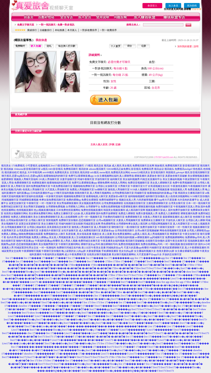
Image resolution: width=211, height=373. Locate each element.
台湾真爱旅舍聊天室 (27, 230)
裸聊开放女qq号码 (90, 244)
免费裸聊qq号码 (193, 237)
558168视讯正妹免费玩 (118, 169)
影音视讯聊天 (158, 172)
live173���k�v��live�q (65, 312)
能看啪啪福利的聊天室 (56, 175)
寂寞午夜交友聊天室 (176, 240)
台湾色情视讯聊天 (124, 230)
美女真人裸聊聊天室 (161, 182)
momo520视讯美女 (140, 172)
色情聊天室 (199, 216)
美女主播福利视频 (172, 179)
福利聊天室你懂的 (155, 196)
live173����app (99, 309)
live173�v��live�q (168, 268)
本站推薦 (59, 30)
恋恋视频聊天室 (87, 220)
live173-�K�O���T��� (182, 319)
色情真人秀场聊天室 (33, 189)
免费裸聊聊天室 (133, 216)
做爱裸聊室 (7, 179)
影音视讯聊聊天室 (200, 172)
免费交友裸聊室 (89, 199)
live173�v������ (161, 346)
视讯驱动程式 (11, 172)
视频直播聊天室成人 (156, 210)
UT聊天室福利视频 (64, 193)
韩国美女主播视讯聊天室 (191, 193)
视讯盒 (23, 172)
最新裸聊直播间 (171, 216)
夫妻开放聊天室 (68, 179)
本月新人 (72, 30)
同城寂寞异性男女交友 (26, 247)
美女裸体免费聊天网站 (41, 213)
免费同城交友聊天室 (12, 206)
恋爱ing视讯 (36, 175)
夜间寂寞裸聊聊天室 (173, 247)
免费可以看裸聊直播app (81, 175)
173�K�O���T (64, 336)
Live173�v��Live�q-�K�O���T (179, 340)
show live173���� (197, 271)
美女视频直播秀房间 (90, 203)
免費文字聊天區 (25, 24)
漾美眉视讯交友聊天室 (59, 227)
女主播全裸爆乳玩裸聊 (187, 251)
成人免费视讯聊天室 (90, 230)
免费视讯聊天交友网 (143, 165)
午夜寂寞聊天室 (191, 179)
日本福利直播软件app (41, 193)
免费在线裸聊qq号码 (151, 244)
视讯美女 (6, 165)
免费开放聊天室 (148, 227)
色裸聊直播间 (39, 182)
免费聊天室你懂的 (68, 220)
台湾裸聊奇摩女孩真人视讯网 (132, 223)
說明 (196, 46)
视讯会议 (159, 169)
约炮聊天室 (156, 247)
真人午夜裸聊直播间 (195, 247)
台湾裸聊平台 (93, 206)
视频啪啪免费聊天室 (84, 186)
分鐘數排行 (46, 30)
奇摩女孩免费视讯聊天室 (52, 199)
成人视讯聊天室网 (135, 210)
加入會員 (173, 5)
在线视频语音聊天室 (135, 203)
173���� (188, 261)
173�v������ (67, 353)
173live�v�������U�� (125, 288)
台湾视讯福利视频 (124, 237)
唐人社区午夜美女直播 (93, 247)
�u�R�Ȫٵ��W (45, 357)
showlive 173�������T (39, 353)
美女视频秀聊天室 (48, 244)
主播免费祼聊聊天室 (157, 203)
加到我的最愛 (184, 46)
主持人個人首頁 (98, 144)
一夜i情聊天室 (131, 227)
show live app (162, 282)
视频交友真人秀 (127, 199)
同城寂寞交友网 (91, 223)
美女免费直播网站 (122, 234)
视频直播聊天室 (201, 227)
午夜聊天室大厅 (139, 186)
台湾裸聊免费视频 (55, 206)
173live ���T (192, 282)
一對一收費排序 (108, 30)
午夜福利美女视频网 (53, 254)
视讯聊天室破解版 (135, 240)
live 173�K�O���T (190, 305)
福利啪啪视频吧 (136, 196)
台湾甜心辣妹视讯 (36, 227)
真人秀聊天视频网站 (100, 193)
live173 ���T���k (141, 323)
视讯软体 (83, 169)
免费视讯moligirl (183, 169)
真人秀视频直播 (161, 189)
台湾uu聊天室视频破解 (147, 230)
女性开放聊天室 (69, 230)
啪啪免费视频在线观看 (31, 234)
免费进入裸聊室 (126, 213)
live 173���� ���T (131, 364)
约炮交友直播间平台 (151, 179)
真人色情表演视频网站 (177, 196)
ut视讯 (44, 169)
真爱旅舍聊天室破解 (176, 175)
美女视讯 (127, 165)
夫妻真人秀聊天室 (152, 216)
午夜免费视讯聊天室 (62, 186)
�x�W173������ (27, 295)
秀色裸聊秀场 (108, 223)
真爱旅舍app (107, 230)
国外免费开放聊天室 (179, 210)
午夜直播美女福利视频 (113, 240)
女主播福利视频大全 (145, 251)
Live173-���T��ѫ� (77, 333)
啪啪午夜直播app (25, 240)
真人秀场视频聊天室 (158, 234)
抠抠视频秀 (52, 220)
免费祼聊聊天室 (22, 182)
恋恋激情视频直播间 (27, 244)
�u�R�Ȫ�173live (107, 268)
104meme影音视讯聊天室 (27, 169)
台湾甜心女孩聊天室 (106, 186)
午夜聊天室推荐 (166, 227)
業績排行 (32, 30)
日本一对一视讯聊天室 (198, 203)
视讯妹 (107, 165)
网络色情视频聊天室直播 (173, 230)
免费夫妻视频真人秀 (147, 213)
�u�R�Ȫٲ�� (61, 309)
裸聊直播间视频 (146, 206)
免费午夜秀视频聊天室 (185, 182)
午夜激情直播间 (178, 186)
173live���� (184, 275)
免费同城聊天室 (164, 206)
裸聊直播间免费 (189, 213)
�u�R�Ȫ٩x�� (14, 278)
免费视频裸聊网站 (174, 237)
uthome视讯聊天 (97, 169)
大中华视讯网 (34, 172)
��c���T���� (41, 346)
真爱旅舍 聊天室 (156, 175)
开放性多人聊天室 (175, 220)
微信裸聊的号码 (109, 244)
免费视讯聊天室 (173, 165)
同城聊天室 (140, 193)
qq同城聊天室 (157, 237)
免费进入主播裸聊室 (169, 213)
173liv (112, 357)
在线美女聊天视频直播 (99, 254)
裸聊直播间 (140, 175)
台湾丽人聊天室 (36, 220)
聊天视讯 (6, 175)
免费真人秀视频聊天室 (82, 189)
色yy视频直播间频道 (45, 210)
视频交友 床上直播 (102, 234)
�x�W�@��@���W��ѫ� (179, 285)
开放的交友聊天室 (172, 254)
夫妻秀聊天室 (8, 230)
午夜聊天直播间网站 (69, 244)
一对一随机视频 (171, 244)
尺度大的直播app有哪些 (136, 247)
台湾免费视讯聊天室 (123, 193)
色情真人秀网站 (118, 182)
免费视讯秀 (147, 169)
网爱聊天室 (176, 234)
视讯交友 (98, 165)
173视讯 (89, 165)
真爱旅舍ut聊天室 (117, 196)
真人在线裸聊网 (68, 216)
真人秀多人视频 (69, 240)
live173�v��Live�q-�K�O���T (46, 326)
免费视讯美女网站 (120, 172)
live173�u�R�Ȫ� (153, 264)
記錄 (118, 144)
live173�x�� (104, 323)
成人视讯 (117, 165)
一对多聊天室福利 (53, 196)
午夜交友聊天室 (191, 234)
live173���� (42, 261)
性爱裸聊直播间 (129, 206)
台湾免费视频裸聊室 (112, 203)
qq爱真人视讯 (139, 234)
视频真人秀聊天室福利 (26, 179)
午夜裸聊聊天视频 (31, 251)
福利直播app (23, 193)
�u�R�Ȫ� (16, 264)
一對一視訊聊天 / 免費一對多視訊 (56, 24)
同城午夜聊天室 (85, 179)
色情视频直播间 (24, 210)
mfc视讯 (94, 172)
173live (108, 261)
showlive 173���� (29, 305)
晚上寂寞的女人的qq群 (73, 251)
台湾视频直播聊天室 (15, 227)
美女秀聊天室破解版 (34, 206)
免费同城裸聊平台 (108, 199)
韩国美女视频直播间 (114, 210)
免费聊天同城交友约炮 (69, 247)
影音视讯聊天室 (191, 165)
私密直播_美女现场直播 (78, 234)
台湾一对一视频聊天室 (90, 216)
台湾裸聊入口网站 (75, 206)
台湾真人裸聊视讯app (198, 230)
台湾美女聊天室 (176, 203)
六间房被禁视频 (144, 199)
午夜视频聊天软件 (197, 186)
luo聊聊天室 (101, 189)
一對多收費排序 (88, 30)
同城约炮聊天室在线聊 (71, 223)
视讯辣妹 (8, 169)
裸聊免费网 (104, 182)
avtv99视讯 (48, 172)
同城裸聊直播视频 (28, 199)
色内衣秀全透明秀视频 (19, 237)
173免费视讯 (18, 165)
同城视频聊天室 (10, 199)
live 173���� (14, 258)
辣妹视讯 (159, 165)
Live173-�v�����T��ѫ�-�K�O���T (78, 340)
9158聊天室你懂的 (200, 196)
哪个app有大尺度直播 (165, 199)
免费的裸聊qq (73, 199)
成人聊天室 (186, 216)
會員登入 (152, 5)
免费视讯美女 (62, 172)
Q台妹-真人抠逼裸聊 (84, 213)
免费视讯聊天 (70, 169)
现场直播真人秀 (178, 189)
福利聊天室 (116, 179)
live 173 (87, 302)
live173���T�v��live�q (94, 299)
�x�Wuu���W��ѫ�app (58, 288)
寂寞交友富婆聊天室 (30, 223)
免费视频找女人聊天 (54, 234)
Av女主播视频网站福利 (106, 175)
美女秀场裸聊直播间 (67, 203)
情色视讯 (198, 169)
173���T (48, 258)
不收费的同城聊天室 (114, 216)
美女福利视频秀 (131, 179)
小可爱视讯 (31, 165)
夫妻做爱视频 (93, 251)
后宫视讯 (74, 172)
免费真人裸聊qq (9, 234)
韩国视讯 (171, 172)
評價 (111, 144)
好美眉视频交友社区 (159, 186)
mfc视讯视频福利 (105, 237)
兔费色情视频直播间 (92, 210)
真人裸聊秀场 (126, 175)
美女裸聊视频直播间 (198, 175)
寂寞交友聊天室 (17, 203)
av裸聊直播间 (142, 237)
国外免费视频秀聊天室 (38, 186)
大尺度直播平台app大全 (149, 254)
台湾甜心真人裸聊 (195, 220)
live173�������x (187, 329)
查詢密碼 (192, 5)
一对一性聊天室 (47, 203)
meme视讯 (104, 172)
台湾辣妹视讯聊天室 (17, 220)
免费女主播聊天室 (63, 213)
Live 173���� (157, 326)
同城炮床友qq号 (114, 247)
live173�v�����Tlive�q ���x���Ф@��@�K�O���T (159, 295)
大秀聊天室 (124, 186)
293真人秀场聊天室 (49, 179)
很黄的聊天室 (82, 193)
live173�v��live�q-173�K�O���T (136, 312)
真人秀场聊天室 (102, 227)
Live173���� (194, 326)
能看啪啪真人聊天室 (97, 196)
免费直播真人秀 (196, 189)
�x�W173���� (20, 350)
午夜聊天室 (32, 203)
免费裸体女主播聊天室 (153, 220)
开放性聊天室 (102, 179)
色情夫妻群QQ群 (165, 251)
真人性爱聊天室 (181, 223)
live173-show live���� (35, 312)
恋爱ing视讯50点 (20, 175)
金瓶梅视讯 (44, 165)
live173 (145, 268)
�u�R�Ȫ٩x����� (37, 275)
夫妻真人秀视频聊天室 (128, 220)
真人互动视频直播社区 (83, 237)
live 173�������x (191, 288)
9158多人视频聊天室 (141, 189)
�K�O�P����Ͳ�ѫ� (114, 285)
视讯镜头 (169, 169)
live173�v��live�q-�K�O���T (21, 302)
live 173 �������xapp (119, 258)
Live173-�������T (114, 353)
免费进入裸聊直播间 (22, 216)
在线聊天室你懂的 (155, 240)
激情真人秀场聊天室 (119, 189)
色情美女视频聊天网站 (16, 213)
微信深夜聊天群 (189, 244)
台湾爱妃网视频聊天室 (160, 223)
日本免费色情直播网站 (68, 210)
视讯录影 (85, 172)
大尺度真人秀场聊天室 (57, 189)
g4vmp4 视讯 (182, 172)
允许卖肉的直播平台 (188, 199)
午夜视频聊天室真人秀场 (186, 206)
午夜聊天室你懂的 (51, 251)
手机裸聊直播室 (109, 251)
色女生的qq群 (126, 251)
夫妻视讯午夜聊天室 (50, 230)
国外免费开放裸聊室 (107, 213)
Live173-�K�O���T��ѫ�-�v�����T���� (75, 278)
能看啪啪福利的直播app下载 (162, 193)
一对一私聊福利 (47, 247)
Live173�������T (21, 316)
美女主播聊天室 (49, 223)
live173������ (45, 292)
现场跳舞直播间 (196, 240)
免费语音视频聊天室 (139, 182)
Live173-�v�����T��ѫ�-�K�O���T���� (61, 282)
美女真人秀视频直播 (60, 237)
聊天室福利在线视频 (32, 196)
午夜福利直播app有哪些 (47, 240)
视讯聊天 (79, 165)
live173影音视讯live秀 (62, 165)
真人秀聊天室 (18, 186)
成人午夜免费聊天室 (75, 254)
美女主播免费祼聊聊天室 (46, 216)
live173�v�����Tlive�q (18, 271)
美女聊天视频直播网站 (124, 254)
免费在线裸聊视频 (110, 206)
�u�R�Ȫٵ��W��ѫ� (22, 268)
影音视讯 (136, 169)
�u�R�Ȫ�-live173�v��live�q (142, 292)
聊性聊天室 (117, 227)
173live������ (79, 264)
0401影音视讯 (55, 169)
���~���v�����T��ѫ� (87, 326)
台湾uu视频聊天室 (105, 220)
